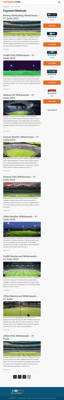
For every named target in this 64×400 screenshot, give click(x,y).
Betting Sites (6, 6)
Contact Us (35, 398)
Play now (52, 25)
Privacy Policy (42, 398)
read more (6, 49)
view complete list (52, 110)
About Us (30, 398)
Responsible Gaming (51, 398)
